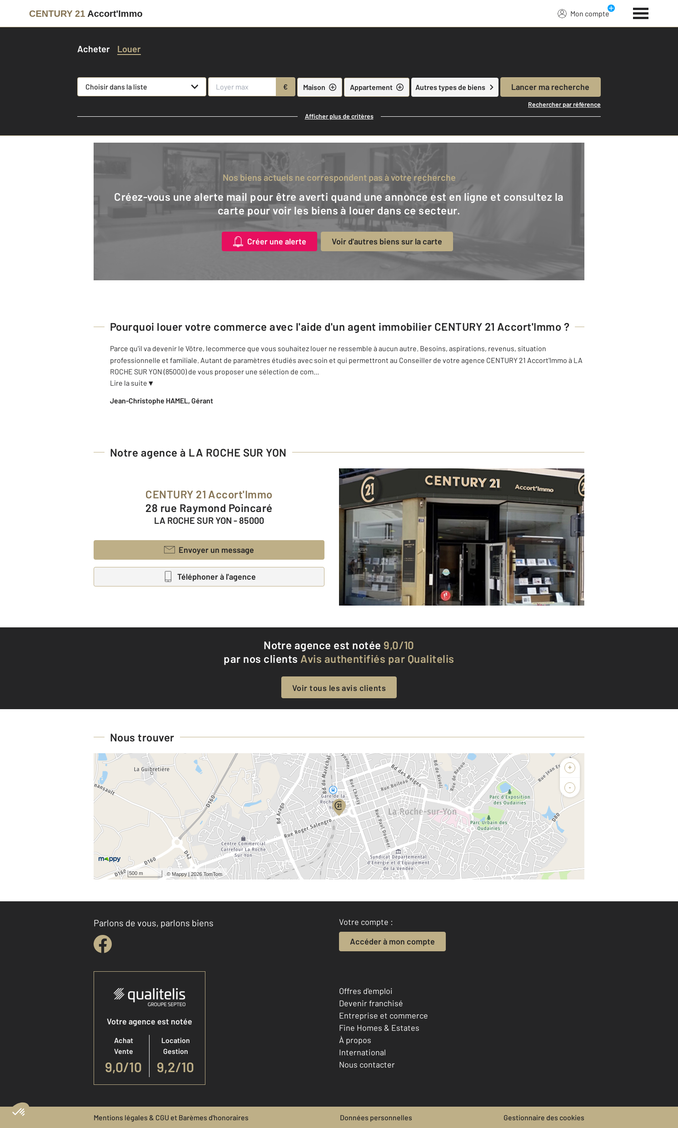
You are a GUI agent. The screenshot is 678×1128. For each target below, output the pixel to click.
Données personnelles (376, 1117)
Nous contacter (367, 1064)
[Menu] (641, 12)
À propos (355, 1040)
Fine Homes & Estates (379, 1028)
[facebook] (103, 944)
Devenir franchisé (371, 1003)
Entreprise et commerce (383, 1015)
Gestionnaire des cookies (544, 1117)
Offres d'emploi (366, 991)
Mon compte (583, 13)
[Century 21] (86, 14)
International (362, 1052)
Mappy (179, 874)
